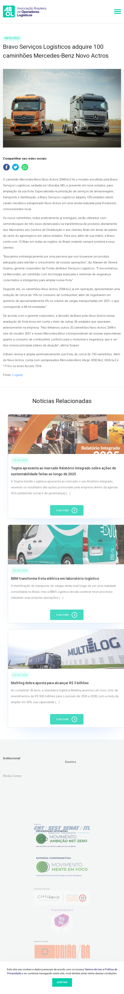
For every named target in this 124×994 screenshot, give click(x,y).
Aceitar (62, 982)
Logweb (17, 375)
